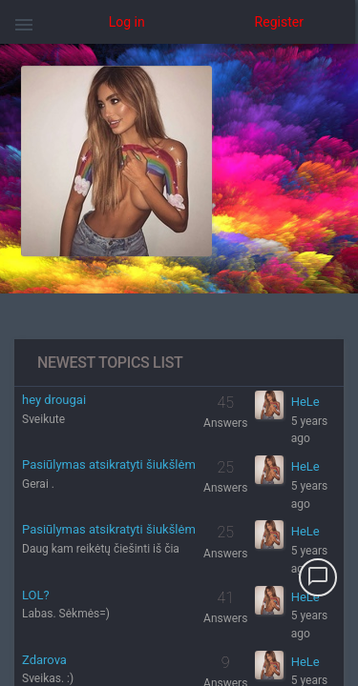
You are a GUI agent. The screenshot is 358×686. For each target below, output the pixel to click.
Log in (127, 22)
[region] (179, 365)
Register (279, 22)
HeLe (305, 401)
